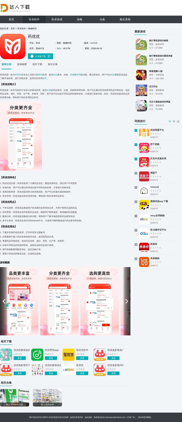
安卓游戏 (56, 19)
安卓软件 (34, 19)
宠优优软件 (82, 350)
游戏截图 (22, 64)
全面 (49, 90)
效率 (44, 78)
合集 (102, 19)
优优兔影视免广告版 (115, 350)
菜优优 (79, 365)
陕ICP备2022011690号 (38, 417)
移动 (40, 74)
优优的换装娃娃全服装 (53, 365)
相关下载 (37, 64)
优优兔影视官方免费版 (22, 365)
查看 (20, 358)
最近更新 (125, 19)
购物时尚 (32, 28)
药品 (55, 74)
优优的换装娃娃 (22, 350)
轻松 (112, 74)
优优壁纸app (52, 350)
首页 (11, 19)
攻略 (79, 19)
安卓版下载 (40, 56)
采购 (72, 74)
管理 (78, 74)
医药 (17, 74)
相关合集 (53, 64)
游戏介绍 (6, 64)
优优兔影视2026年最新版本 (115, 365)
